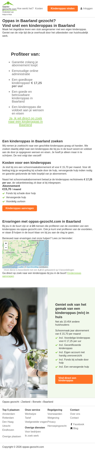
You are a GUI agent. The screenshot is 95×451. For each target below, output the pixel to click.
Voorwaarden (55, 414)
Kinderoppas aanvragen (20, 208)
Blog (75, 428)
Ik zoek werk (32, 435)
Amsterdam (8, 414)
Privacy (52, 422)
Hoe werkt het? (25, 8)
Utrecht (6, 426)
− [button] (6, 248)
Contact (74, 417)
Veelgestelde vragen (36, 422)
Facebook (78, 424)
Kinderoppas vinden (63, 8)
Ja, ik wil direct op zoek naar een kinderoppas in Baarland (25, 121)
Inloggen (86, 8)
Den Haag (7, 422)
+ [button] (6, 243)
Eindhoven (8, 430)
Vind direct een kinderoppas (67, 379)
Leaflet (21, 267)
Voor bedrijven (33, 431)
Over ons (75, 414)
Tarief (28, 417)
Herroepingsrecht (57, 426)
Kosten (39, 8)
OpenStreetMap (33, 267)
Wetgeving (53, 417)
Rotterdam (8, 417)
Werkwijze (30, 414)
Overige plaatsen (11, 436)
